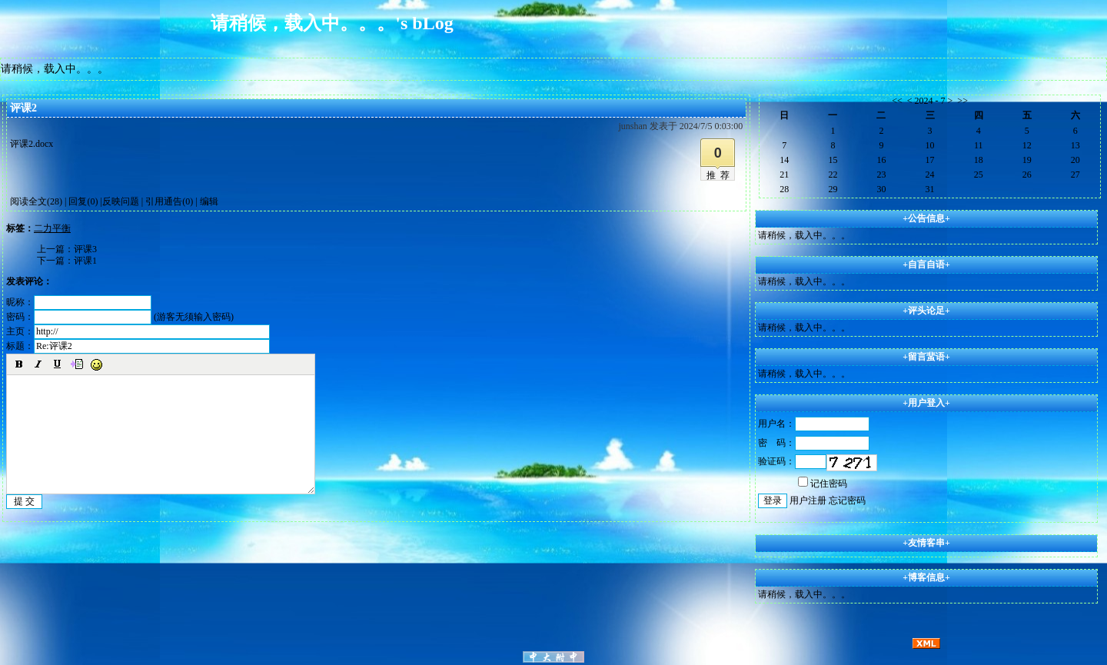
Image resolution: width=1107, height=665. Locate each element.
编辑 (209, 201)
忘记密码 (847, 500)
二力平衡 (52, 228)
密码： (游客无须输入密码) (120, 316)
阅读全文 (36, 201)
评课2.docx (31, 143)
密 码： (813, 442)
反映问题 (120, 201)
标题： (138, 346)
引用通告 (169, 201)
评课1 (85, 260)
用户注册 (808, 500)
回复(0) (83, 201)
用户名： (813, 423)
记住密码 (822, 483)
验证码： (792, 461)
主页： (138, 331)
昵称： (78, 302)
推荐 (720, 175)
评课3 (85, 249)
